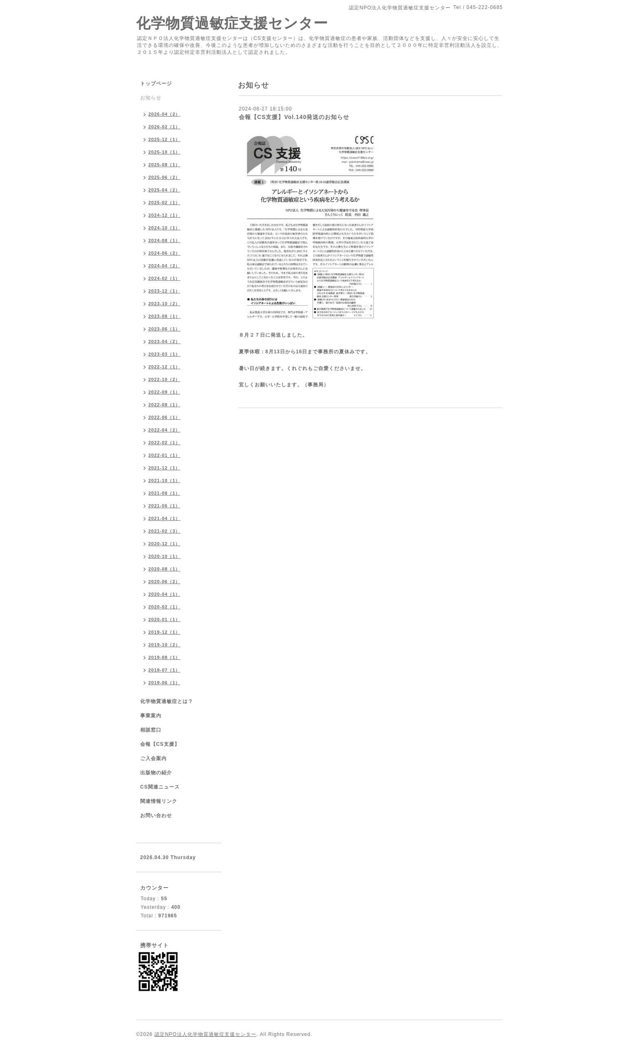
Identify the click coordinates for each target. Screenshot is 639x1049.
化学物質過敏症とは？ (166, 701)
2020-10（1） (164, 556)
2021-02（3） (164, 531)
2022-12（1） (164, 366)
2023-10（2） (164, 303)
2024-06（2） (164, 253)
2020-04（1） (164, 594)
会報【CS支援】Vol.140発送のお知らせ (294, 117)
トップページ (156, 83)
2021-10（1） (164, 480)
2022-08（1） (164, 404)
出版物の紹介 (156, 773)
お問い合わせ (156, 815)
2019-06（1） (164, 682)
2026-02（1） (164, 126)
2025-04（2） (164, 189)
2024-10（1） (164, 227)
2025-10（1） (164, 152)
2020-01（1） (164, 619)
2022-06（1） (164, 417)
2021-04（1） (164, 518)
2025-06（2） (164, 177)
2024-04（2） (164, 265)
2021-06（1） (164, 505)
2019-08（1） (164, 657)
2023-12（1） (164, 291)
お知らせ (150, 98)
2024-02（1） (164, 278)
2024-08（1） (164, 240)
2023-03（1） (164, 354)
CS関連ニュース (160, 787)
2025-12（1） (164, 139)
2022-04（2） (164, 430)
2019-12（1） (164, 632)
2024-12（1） (164, 215)
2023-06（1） (164, 328)
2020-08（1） (164, 568)
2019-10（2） (164, 644)
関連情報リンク (158, 801)
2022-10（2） (164, 379)
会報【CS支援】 (160, 744)
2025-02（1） (164, 202)
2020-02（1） (164, 606)
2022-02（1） (164, 442)
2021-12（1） (164, 467)
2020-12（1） (164, 543)
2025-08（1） (164, 164)
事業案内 (150, 715)
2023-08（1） (164, 316)
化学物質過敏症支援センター (232, 23)
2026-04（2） (164, 114)
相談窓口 (150, 730)
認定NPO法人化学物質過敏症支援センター (205, 1034)
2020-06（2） (164, 581)
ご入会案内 (153, 758)
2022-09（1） (164, 392)
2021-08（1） (164, 493)
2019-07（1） (164, 670)
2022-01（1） (164, 455)
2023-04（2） (164, 341)
